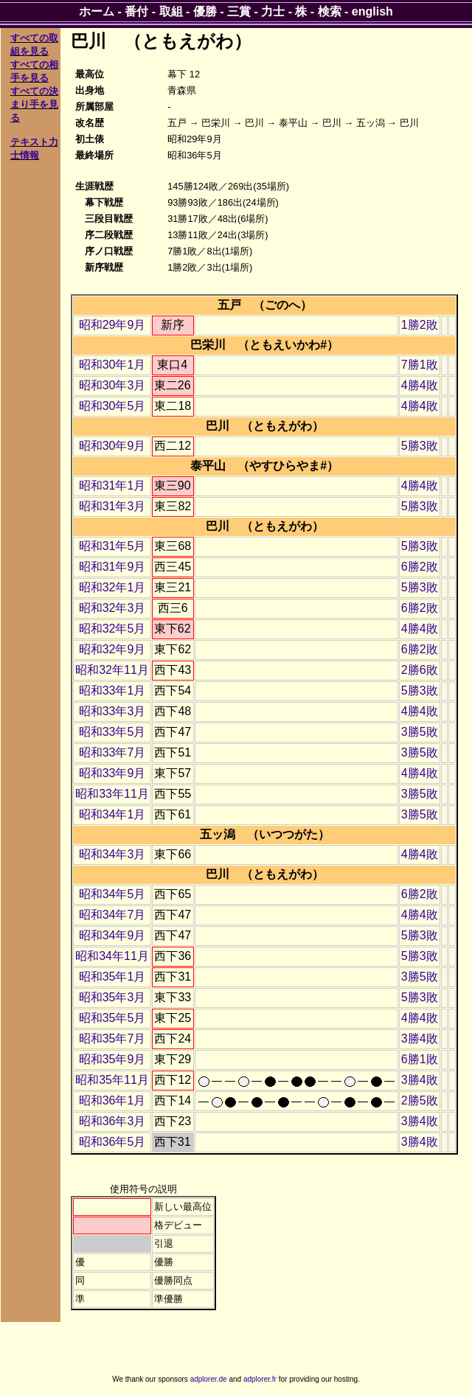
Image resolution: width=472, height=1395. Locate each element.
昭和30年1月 (112, 364)
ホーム (96, 11)
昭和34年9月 (112, 935)
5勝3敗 (419, 445)
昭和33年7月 (112, 752)
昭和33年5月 (112, 732)
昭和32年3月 (112, 608)
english (372, 11)
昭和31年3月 (112, 506)
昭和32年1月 (112, 587)
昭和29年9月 (112, 325)
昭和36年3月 (112, 1121)
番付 (136, 11)
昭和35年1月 (112, 976)
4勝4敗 (419, 385)
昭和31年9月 (112, 566)
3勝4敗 (419, 1038)
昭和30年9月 (112, 445)
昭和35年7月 (112, 1038)
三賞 (239, 11)
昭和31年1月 (112, 485)
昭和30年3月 (112, 385)
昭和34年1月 (112, 814)
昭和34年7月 (112, 914)
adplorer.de (208, 1379)
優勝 (205, 11)
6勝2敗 (419, 566)
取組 (171, 11)
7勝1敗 (419, 364)
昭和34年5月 (112, 894)
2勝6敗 (419, 670)
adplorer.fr (260, 1379)
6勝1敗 (419, 1059)
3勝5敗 (419, 732)
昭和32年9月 (112, 649)
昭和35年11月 (112, 1080)
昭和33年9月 (112, 773)
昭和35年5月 (112, 1018)
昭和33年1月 (112, 690)
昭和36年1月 (112, 1100)
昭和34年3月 (112, 854)
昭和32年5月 (112, 628)
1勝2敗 (419, 325)
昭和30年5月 (112, 406)
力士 (273, 11)
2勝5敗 (419, 1100)
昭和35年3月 (112, 997)
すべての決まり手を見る (34, 104)
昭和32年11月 (112, 670)
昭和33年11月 (112, 793)
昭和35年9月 (112, 1059)
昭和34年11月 (112, 956)
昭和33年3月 (112, 711)
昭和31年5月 (112, 546)
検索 (329, 11)
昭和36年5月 (112, 1141)
